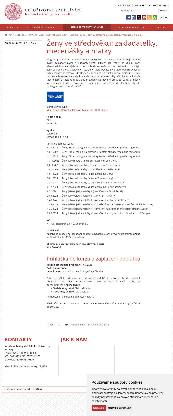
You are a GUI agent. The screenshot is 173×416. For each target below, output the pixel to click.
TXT (59, 324)
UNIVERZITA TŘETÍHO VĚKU (87, 27)
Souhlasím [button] (99, 408)
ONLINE (161, 27)
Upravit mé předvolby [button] (119, 408)
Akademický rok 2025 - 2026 (20, 42)
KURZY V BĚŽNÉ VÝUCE (131, 27)
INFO (10, 27)
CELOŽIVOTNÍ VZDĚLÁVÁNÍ (40, 27)
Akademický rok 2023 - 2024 (53, 34)
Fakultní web (124, 5)
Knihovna (163, 5)
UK (154, 5)
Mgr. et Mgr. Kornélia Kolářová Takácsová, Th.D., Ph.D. (77, 110)
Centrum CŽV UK (142, 5)
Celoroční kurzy (77, 34)
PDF (51, 324)
